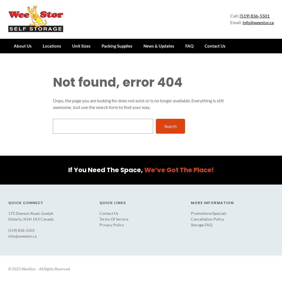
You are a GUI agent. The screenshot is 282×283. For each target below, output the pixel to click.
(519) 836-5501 (255, 15)
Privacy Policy (111, 224)
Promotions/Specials (208, 213)
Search (170, 125)
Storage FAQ (201, 224)
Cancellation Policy (207, 219)
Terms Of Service (113, 219)
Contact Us (108, 213)
